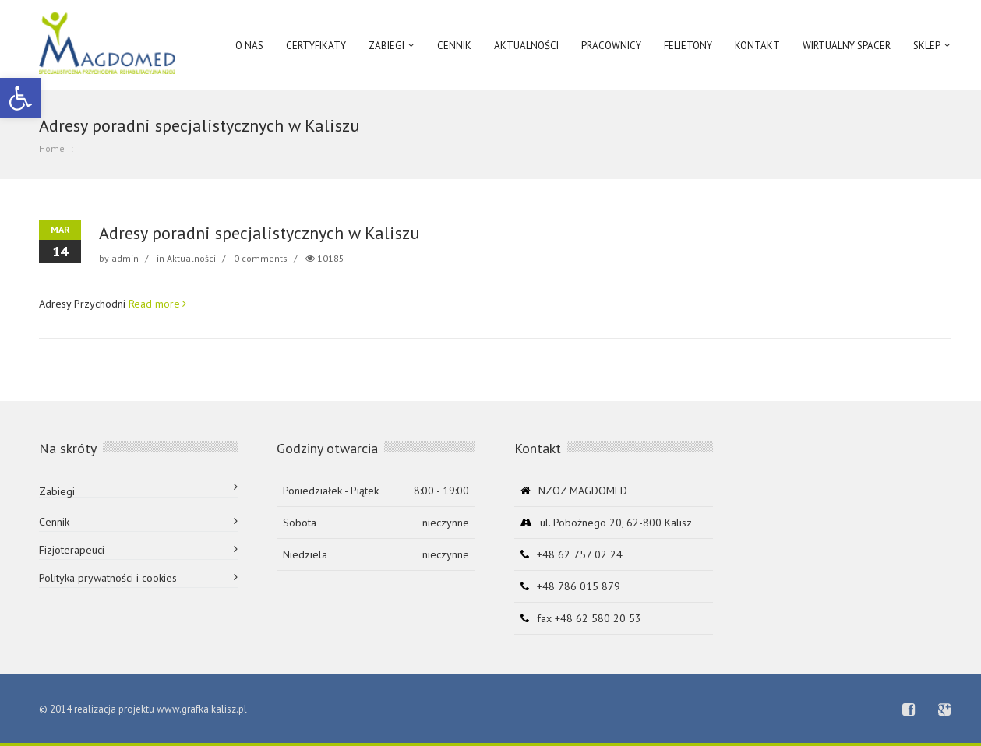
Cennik (454, 45)
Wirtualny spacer (847, 45)
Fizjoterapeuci (71, 550)
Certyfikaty (316, 45)
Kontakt (757, 45)
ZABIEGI (386, 45)
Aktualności (191, 258)
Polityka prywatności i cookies (108, 578)
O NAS (249, 45)
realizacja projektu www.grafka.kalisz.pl (160, 709)
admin (125, 258)
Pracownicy (611, 45)
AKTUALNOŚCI (526, 45)
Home (52, 148)
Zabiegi (57, 491)
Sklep (926, 45)
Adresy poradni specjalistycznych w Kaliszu (259, 233)
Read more (154, 304)
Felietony (688, 45)
